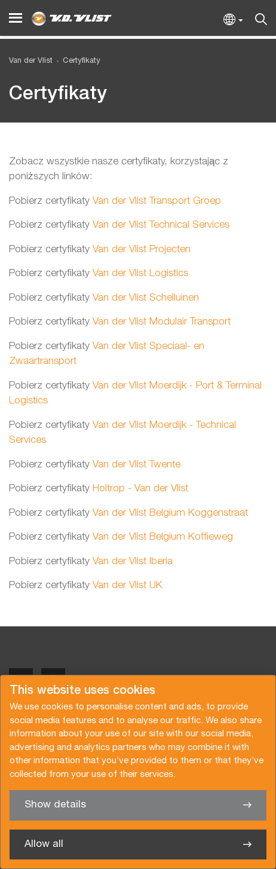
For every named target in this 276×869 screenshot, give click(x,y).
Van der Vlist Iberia (131, 561)
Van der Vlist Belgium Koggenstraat (169, 513)
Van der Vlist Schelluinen (144, 297)
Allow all (43, 844)
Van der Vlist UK (126, 585)
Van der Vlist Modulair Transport (160, 321)
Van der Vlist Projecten (140, 249)
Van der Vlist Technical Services (159, 225)
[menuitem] (76, 61)
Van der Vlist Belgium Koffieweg (161, 537)
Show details (55, 804)
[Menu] (15, 18)
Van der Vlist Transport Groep (157, 201)
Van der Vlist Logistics (139, 273)
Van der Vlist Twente (135, 464)
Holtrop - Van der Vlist (139, 488)
